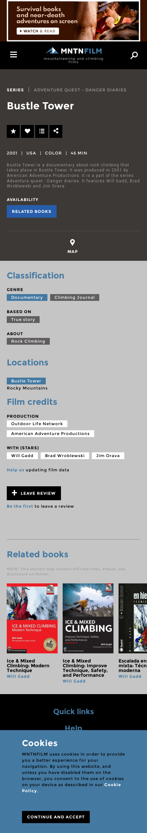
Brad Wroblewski (65, 455)
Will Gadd (22, 455)
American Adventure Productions (50, 433)
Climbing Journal (75, 297)
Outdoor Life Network (37, 423)
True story (23, 319)
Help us (15, 469)
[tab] (72, 246)
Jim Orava (108, 455)
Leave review (34, 493)
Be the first (20, 506)
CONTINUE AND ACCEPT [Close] (56, 816)
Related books (31, 211)
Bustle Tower (26, 380)
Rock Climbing (28, 341)
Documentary (27, 297)
